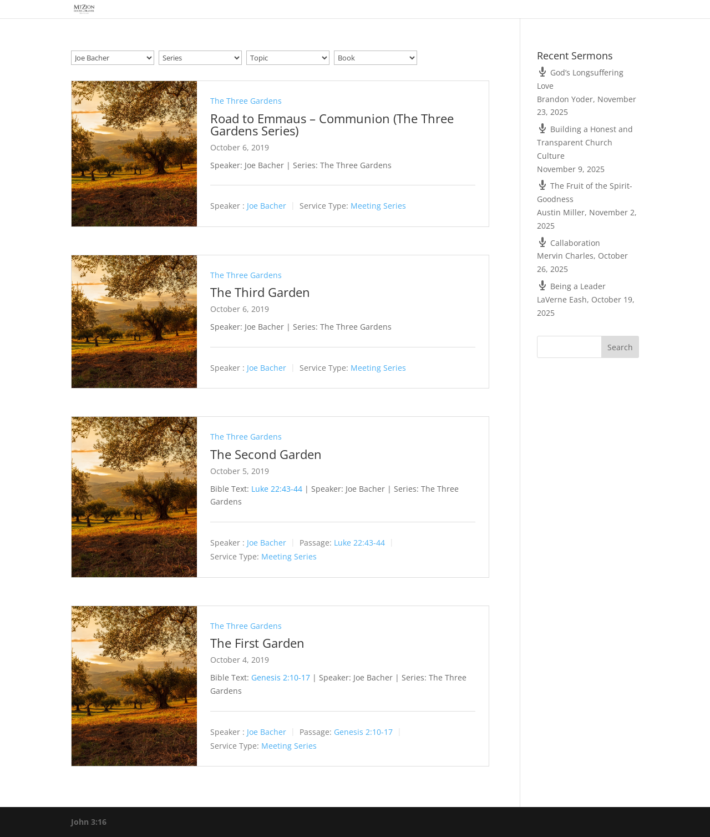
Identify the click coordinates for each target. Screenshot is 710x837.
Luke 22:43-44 (276, 488)
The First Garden (257, 642)
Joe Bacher (266, 206)
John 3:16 (88, 821)
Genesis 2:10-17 (280, 677)
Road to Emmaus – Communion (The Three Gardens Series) (332, 124)
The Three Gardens (246, 100)
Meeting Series (378, 206)
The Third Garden (260, 292)
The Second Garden (266, 454)
